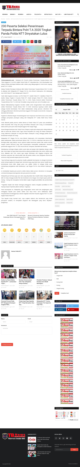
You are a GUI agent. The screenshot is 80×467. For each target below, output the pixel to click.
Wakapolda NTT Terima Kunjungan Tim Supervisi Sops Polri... (44, 302)
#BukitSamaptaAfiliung (60, 183)
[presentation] (46, 47)
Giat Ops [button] (58, 14)
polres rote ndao (66, 186)
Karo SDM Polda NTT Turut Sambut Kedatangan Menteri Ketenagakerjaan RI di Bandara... (14, 217)
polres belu (58, 189)
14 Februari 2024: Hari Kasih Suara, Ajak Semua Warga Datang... (43, 439)
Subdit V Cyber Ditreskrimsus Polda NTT (64, 179)
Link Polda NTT (68, 14)
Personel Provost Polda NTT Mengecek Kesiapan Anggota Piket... (8, 302)
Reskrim (57, 206)
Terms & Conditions (73, 463)
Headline (8, 18)
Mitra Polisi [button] (48, 14)
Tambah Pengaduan (67, 155)
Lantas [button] (29, 14)
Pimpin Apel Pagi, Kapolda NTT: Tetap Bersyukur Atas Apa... (26, 302)
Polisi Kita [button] (38, 14)
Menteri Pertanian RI (72, 193)
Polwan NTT (69, 202)
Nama (3, 318)
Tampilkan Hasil (65, 293)
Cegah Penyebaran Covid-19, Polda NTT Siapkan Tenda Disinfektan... (71, 255)
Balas (71, 70)
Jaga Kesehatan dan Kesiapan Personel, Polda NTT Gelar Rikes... (44, 453)
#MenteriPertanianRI (68, 189)
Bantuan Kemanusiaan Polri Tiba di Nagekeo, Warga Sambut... (25, 281)
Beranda (5, 14)
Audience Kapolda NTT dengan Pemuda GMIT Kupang (69, 234)
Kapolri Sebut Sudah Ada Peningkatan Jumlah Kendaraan (44, 445)
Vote (57, 293)
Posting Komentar (7, 344)
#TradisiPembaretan (60, 193)
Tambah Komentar (66, 93)
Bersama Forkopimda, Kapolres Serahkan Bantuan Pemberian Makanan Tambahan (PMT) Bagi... (38, 217)
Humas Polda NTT (6, 37)
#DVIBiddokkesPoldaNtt (61, 196)
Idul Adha (57, 186)
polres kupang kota (60, 202)
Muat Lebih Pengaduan (66, 160)
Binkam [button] (13, 14)
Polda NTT (70, 183)
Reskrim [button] (21, 14)
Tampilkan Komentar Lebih (66, 98)
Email (29, 318)
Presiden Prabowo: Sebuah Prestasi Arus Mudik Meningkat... (44, 281)
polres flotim (70, 199)
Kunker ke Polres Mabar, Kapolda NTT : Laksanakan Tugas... (8, 281)
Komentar (5, 315)
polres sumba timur (60, 199)
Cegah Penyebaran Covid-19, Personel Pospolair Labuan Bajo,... (71, 245)
